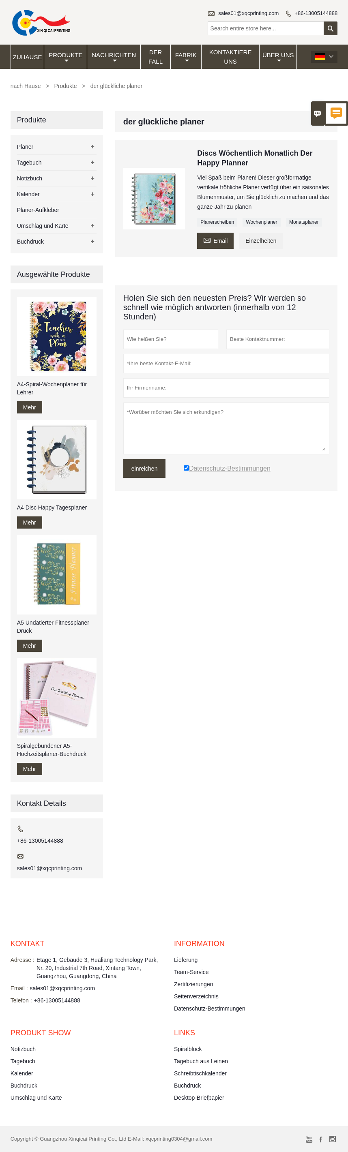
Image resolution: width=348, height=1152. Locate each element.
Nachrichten (114, 57)
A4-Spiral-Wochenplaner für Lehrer (52, 388)
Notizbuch (29, 178)
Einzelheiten (260, 241)
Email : (19, 988)
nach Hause (26, 86)
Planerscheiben (217, 222)
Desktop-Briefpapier (199, 1097)
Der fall (155, 57)
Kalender (28, 194)
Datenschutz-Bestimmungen (209, 1008)
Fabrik (186, 57)
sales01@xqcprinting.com (248, 13)
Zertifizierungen (193, 984)
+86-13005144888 (315, 13)
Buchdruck (30, 241)
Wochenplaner (261, 222)
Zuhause (27, 57)
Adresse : (22, 960)
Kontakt (28, 944)
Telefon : (21, 1000)
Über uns (278, 57)
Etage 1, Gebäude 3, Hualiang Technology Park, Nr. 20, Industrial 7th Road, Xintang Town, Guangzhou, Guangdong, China (97, 968)
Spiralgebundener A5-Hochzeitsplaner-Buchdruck (51, 750)
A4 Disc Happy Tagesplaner (52, 507)
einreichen (144, 468)
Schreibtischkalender (200, 1073)
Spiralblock (188, 1049)
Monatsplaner (304, 222)
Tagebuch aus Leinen (201, 1061)
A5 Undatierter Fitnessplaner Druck (53, 626)
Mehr (29, 407)
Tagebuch (29, 162)
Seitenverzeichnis (196, 996)
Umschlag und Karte (43, 226)
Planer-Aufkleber (38, 210)
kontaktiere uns (230, 57)
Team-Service (191, 972)
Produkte (65, 57)
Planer (25, 146)
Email (215, 240)
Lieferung (186, 960)
